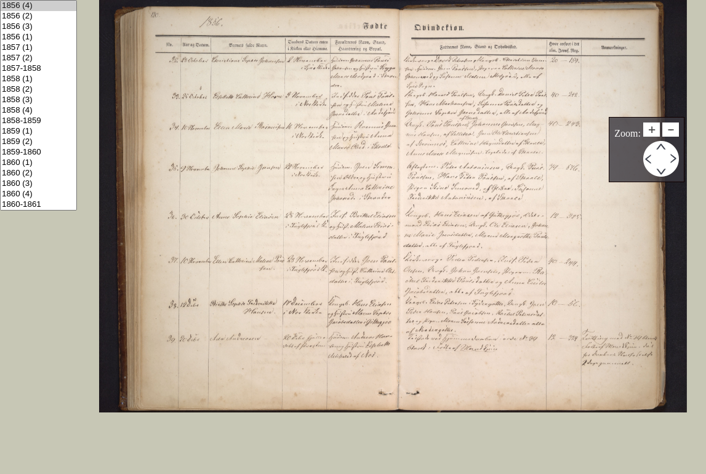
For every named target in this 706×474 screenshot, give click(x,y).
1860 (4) (38, 194)
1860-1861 (38, 204)
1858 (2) (38, 89)
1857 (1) (38, 47)
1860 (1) (38, 163)
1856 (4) (38, 6)
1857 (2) (38, 58)
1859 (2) (38, 142)
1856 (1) (38, 37)
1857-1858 (38, 68)
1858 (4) (38, 110)
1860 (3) (38, 184)
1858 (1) (38, 79)
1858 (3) (38, 100)
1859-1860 (38, 152)
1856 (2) (38, 16)
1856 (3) (38, 27)
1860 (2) (38, 173)
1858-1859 (38, 121)
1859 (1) (38, 131)
